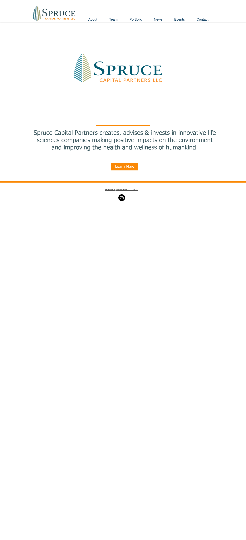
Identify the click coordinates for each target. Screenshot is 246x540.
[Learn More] (124, 166)
